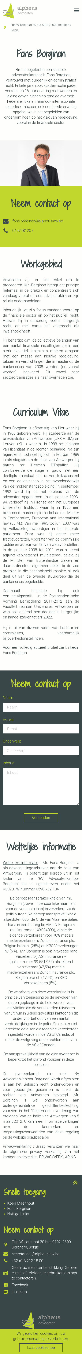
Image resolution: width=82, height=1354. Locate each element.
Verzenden (41, 818)
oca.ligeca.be (38, 1137)
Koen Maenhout (20, 1203)
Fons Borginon (19, 1208)
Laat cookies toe (41, 1347)
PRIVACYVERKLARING (57, 1157)
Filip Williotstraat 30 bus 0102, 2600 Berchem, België (40, 27)
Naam (8, 697)
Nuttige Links (18, 1214)
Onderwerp (12, 741)
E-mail (8, 719)
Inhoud (8, 763)
